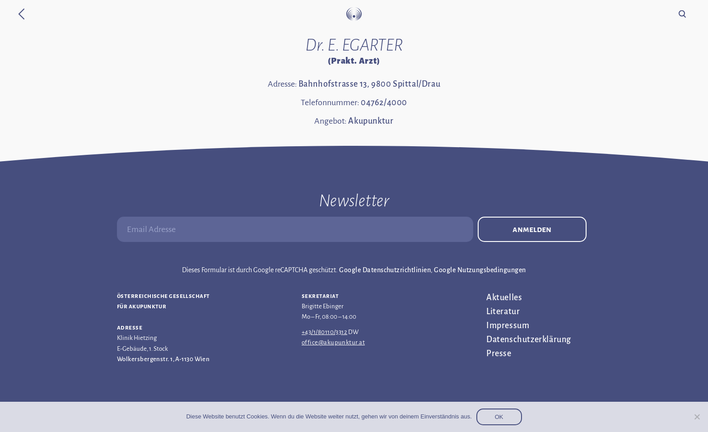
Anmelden (531, 229)
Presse (499, 353)
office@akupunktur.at (333, 342)
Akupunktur (370, 120)
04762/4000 (384, 102)
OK (499, 416)
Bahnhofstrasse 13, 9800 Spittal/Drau (369, 83)
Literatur (503, 311)
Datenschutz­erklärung (528, 339)
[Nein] (696, 416)
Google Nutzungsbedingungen (480, 270)
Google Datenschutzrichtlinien (385, 270)
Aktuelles (504, 297)
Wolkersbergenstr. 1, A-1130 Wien (163, 359)
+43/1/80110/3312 (324, 332)
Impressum (507, 325)
